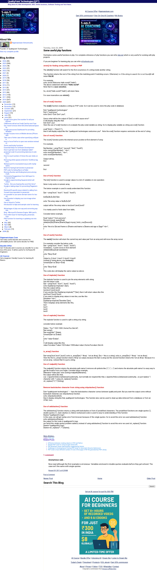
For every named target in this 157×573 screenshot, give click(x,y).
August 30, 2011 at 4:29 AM (58, 470)
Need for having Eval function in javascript (18, 168)
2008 (5, 231)
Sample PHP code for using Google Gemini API (62, 445)
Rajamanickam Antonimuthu (22, 43)
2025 (5, 63)
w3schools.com (87, 61)
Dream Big (107, 558)
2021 (5, 73)
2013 (5, 92)
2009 (5, 102)
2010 (5, 100)
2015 (5, 88)
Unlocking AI (96, 558)
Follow (95, 567)
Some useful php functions (13, 145)
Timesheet (87, 562)
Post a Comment (49, 475)
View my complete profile (9, 52)
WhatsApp (108, 567)
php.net (120, 55)
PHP (49, 438)
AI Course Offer (91, 11)
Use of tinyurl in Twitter (12, 202)
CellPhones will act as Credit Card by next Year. (20, 123)
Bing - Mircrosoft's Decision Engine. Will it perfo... (21, 212)
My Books (119, 16)
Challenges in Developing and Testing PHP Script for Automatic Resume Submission (74, 448)
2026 (5, 61)
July (6, 115)
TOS (100, 567)
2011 (5, 97)
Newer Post (48, 478)
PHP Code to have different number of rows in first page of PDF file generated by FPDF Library (77, 450)
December (8, 104)
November (8, 106)
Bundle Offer (85, 558)
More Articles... (49, 436)
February (7, 229)
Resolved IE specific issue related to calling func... (21, 190)
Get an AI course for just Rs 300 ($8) (99, 492)
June (6, 117)
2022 (5, 71)
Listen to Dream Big (119, 558)
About (82, 567)
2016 (5, 85)
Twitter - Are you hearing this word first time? (20, 184)
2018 (5, 80)
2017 (5, 83)
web (52, 438)
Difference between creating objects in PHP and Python (65, 443)
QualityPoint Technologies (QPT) (23, 1)
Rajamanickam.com (106, 11)
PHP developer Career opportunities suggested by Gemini (66, 446)
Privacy (88, 567)
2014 (5, 90)
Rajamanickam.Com (9, 237)
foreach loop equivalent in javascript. (17, 192)
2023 (5, 68)
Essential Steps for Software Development (19, 148)
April (6, 225)
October (7, 109)
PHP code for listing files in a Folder (16, 170)
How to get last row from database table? (18, 150)
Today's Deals (76, 562)
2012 (5, 95)
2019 (5, 78)
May (6, 222)
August (7, 113)
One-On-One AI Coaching (104, 16)
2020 (5, 76)
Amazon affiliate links (109, 569)
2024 (5, 66)
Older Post (151, 478)
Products (96, 562)
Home (99, 478)
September (8, 111)
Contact (116, 567)
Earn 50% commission (84, 16)
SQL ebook (105, 562)
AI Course (75, 558)
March (6, 227)
